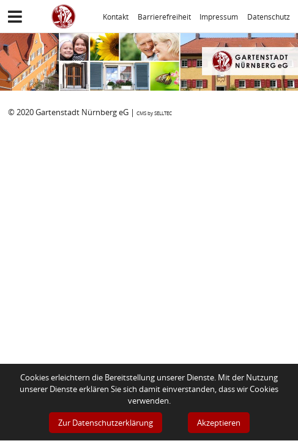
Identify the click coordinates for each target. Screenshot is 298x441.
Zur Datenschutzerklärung (105, 422)
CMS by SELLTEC (154, 113)
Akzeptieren (218, 422)
